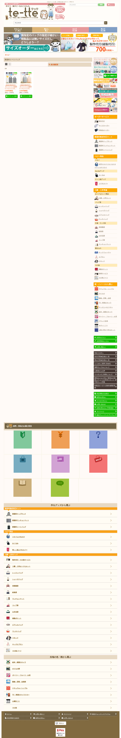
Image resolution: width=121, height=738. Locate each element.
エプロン (102, 257)
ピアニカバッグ (104, 215)
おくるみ (102, 175)
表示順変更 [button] (53, 64)
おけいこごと (103, 325)
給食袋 (101, 231)
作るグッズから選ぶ (18, 30)
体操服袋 (102, 227)
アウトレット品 (98, 475)
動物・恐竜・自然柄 (16, 682)
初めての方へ (22, 451)
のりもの (102, 293)
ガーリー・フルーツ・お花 (108, 316)
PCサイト (61, 723)
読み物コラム (22, 499)
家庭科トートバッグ (105, 150)
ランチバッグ (103, 219)
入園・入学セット (105, 198)
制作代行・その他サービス (18, 559)
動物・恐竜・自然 (105, 298)
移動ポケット (103, 269)
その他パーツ (103, 278)
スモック (102, 261)
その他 (14, 708)
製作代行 (102, 121)
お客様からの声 (60, 499)
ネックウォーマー (105, 252)
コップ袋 (102, 240)
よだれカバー (103, 183)
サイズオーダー (104, 125)
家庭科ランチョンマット (107, 145)
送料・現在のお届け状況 (21, 426)
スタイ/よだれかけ (15, 536)
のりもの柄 (13, 669)
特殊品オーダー (104, 130)
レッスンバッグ (104, 206)
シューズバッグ (104, 210)
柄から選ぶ (46, 30)
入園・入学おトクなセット (18, 566)
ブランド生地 (103, 321)
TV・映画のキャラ (105, 302)
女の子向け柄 (74, 30)
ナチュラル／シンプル (16, 688)
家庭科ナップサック (105, 141)
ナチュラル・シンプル (106, 289)
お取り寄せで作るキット (107, 330)
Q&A (98, 451)
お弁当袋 (102, 235)
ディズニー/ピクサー (106, 307)
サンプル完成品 (23, 475)
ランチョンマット (105, 244)
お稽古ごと (13, 701)
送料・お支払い (60, 451)
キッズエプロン (14, 644)
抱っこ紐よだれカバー (16, 549)
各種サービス (103, 273)
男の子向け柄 (103, 30)
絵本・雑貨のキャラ (105, 312)
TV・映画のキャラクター (17, 695)
